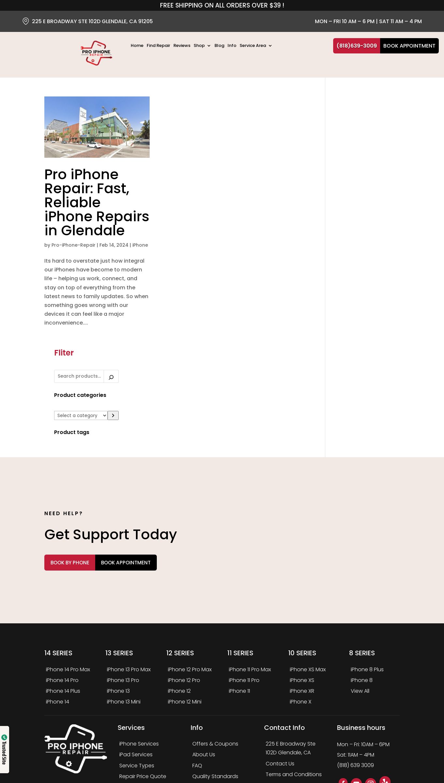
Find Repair (158, 46)
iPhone (68, 269)
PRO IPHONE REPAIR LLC (116, 751)
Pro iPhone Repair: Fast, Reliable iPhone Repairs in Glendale (81, 203)
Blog (219, 46)
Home (137, 46)
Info (232, 46)
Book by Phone (80, 501)
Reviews (181, 46)
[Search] (392, 123)
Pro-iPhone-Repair (74, 260)
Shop (199, 46)
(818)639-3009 (356, 46)
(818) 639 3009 (355, 704)
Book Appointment (409, 46)
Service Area (253, 46)
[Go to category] (394, 163)
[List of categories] (362, 163)
